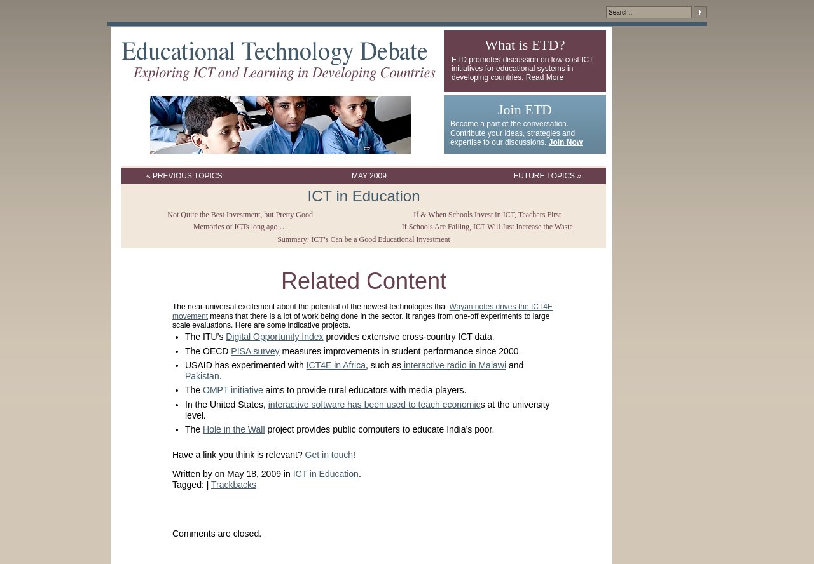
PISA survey (255, 351)
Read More (544, 77)
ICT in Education (364, 196)
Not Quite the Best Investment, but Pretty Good (240, 214)
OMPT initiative (233, 390)
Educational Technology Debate (278, 61)
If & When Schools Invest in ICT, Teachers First (487, 214)
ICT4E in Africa (336, 365)
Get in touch (329, 455)
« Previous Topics (184, 175)
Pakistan (202, 376)
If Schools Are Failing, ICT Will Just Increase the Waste (487, 226)
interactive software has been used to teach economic (374, 404)
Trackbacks (233, 485)
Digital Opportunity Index (274, 337)
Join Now (566, 142)
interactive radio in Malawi (453, 365)
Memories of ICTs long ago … (240, 226)
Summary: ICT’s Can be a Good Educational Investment (363, 239)
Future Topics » (547, 175)
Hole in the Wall (234, 429)
